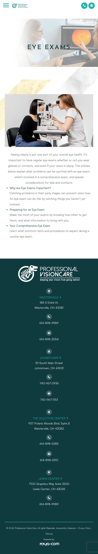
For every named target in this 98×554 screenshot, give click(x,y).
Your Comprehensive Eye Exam (30, 225)
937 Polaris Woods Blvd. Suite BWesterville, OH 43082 (49, 426)
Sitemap (49, 533)
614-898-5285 (49, 443)
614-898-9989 (49, 323)
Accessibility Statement (66, 528)
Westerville (49, 297)
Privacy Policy (84, 528)
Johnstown (49, 358)
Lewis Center (49, 478)
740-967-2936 (49, 383)
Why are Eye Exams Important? (30, 188)
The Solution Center (49, 418)
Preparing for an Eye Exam (27, 209)
